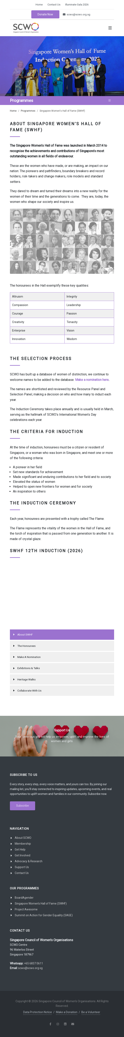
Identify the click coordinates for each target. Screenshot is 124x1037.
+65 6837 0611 (33, 963)
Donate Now (45, 14)
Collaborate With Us (29, 690)
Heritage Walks (26, 679)
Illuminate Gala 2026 (76, 4)
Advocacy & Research (28, 861)
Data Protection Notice (37, 1012)
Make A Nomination (29, 657)
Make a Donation (66, 1012)
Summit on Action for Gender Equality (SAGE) (44, 915)
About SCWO (23, 837)
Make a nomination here (92, 380)
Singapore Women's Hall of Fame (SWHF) (41, 903)
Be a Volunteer (90, 1012)
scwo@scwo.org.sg (76, 14)
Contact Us (53, 4)
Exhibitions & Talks (28, 668)
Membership (23, 843)
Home (39, 4)
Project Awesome (26, 909)
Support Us (22, 867)
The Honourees (26, 645)
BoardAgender (24, 897)
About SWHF (25, 634)
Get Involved (22, 855)
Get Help (20, 849)
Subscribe (22, 805)
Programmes (28, 110)
